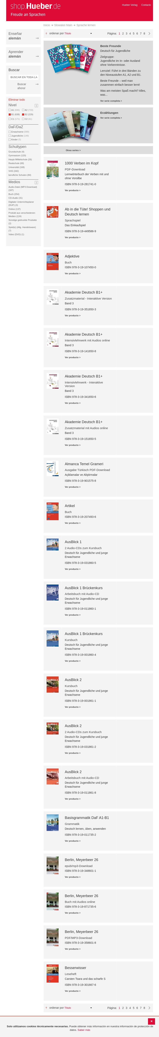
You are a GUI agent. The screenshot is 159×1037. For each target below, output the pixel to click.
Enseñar (15, 36)
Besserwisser (75, 968)
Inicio (46, 25)
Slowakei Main (63, 25)
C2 (28, 119)
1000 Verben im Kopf (81, 163)
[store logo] (35, 10)
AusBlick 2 (73, 680)
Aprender (16, 54)
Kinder (16, 139)
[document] (80, 1028)
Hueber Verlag (129, 5)
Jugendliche (20, 136)
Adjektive (72, 256)
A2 (29, 110)
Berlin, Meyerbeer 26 (81, 860)
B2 (30, 114)
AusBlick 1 (73, 542)
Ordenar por (56, 33)
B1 (16, 114)
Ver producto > (73, 190)
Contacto (146, 5)
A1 (15, 110)
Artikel (70, 506)
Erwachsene (20, 132)
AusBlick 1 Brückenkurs (84, 588)
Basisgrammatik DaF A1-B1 (87, 818)
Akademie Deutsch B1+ (84, 292)
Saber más (84, 1029)
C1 (15, 119)
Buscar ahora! (21, 86)
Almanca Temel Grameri (84, 464)
